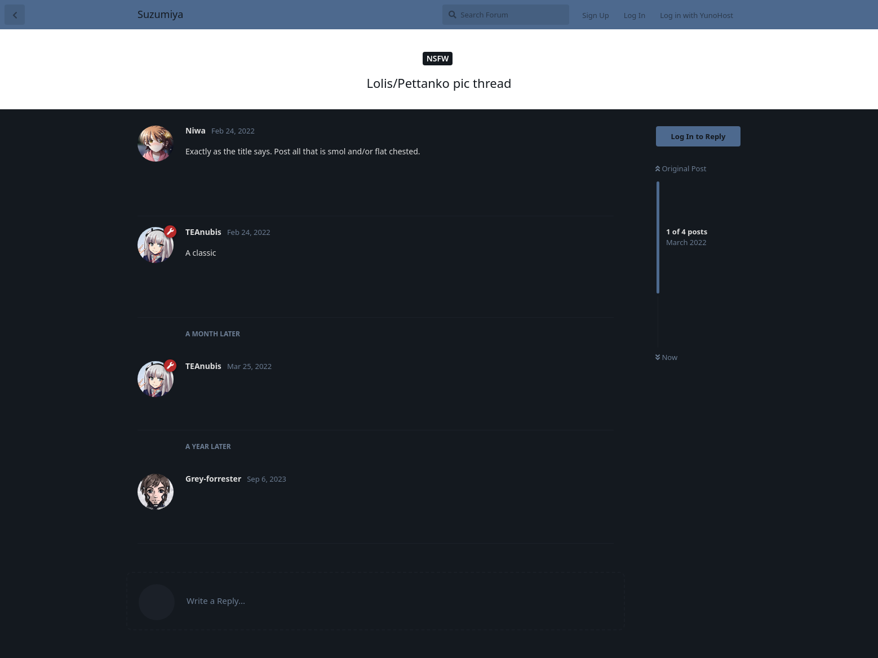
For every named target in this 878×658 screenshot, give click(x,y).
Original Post (680, 168)
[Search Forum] (505, 15)
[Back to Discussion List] (15, 15)
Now (666, 357)
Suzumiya (160, 14)
